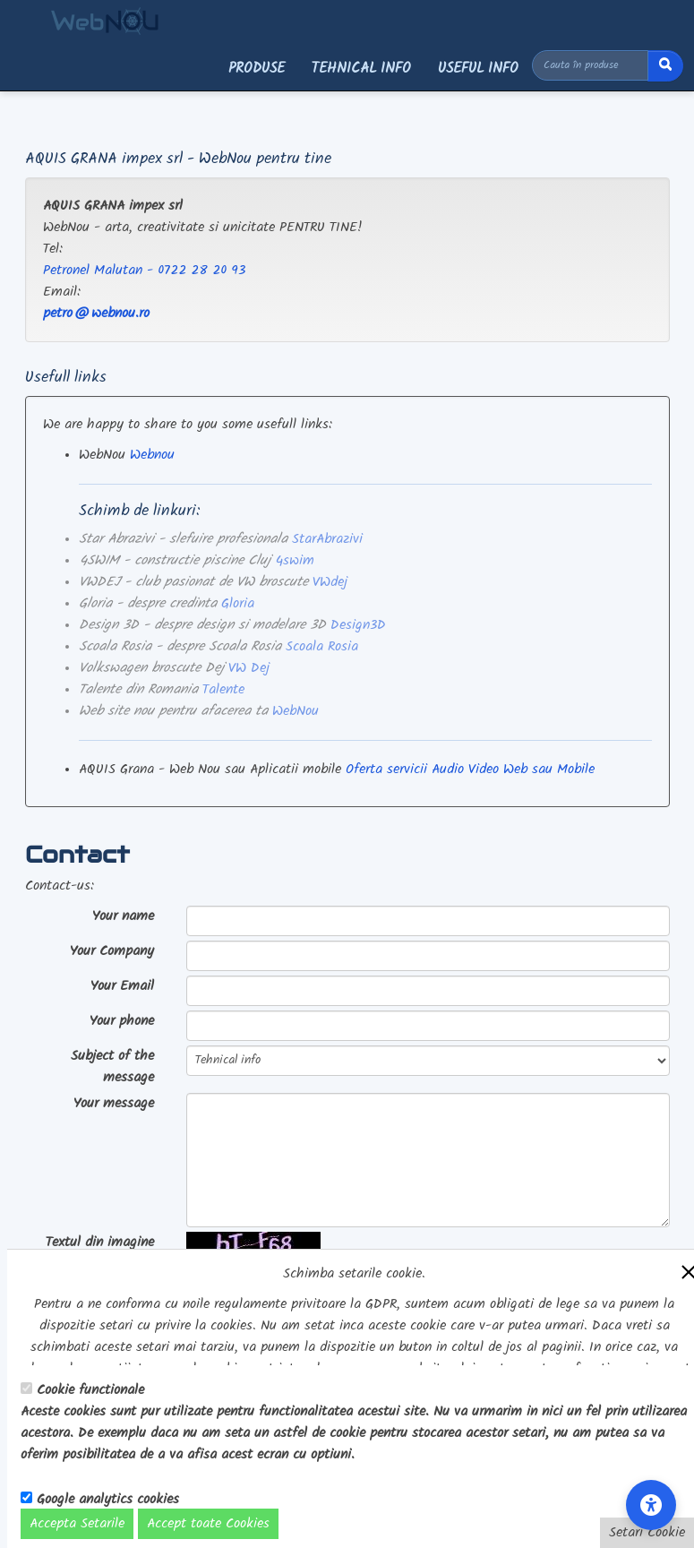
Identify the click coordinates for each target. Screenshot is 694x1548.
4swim (294, 561)
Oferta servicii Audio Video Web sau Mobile (470, 769)
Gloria (237, 604)
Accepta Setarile (77, 1524)
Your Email (122, 986)
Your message (113, 1103)
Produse (256, 68)
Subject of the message (112, 1067)
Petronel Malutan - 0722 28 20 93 (144, 270)
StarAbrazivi (327, 539)
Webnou (152, 455)
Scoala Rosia (322, 647)
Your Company (112, 951)
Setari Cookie (647, 1533)
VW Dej (249, 668)
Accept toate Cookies (208, 1524)
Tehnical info (361, 68)
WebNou (295, 711)
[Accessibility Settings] (651, 1505)
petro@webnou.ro (96, 313)
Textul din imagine (100, 1242)
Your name (123, 916)
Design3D (358, 625)
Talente (223, 690)
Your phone (122, 1021)
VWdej (330, 582)
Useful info (478, 68)
